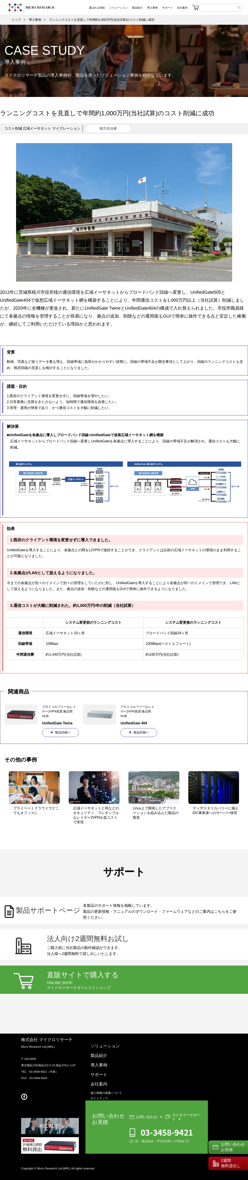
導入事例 (35, 19)
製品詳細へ (60, 732)
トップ (16, 19)
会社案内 (99, 1084)
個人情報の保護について (106, 1092)
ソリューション (105, 1046)
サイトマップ (99, 1098)
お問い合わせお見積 (233, 1147)
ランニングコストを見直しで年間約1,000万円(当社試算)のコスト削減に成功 (101, 19)
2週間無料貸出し (231, 1163)
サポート (99, 1074)
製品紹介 (99, 1055)
